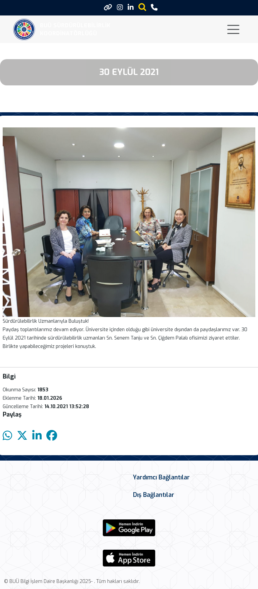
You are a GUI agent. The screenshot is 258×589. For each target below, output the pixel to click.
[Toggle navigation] (233, 29)
